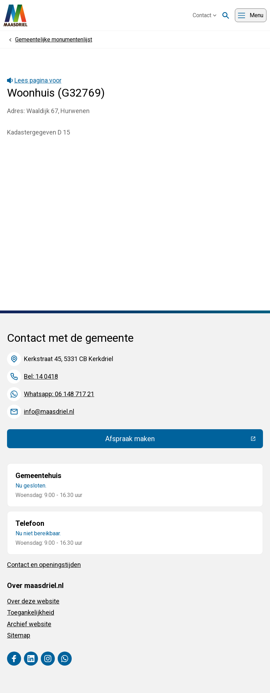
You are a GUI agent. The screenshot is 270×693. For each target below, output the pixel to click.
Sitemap (18, 635)
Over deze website (33, 601)
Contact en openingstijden (44, 564)
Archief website (29, 624)
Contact (205, 15)
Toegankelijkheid (30, 612)
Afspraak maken (181, 440)
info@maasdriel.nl (49, 411)
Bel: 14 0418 (41, 376)
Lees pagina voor (34, 80)
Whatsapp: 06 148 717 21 (59, 394)
